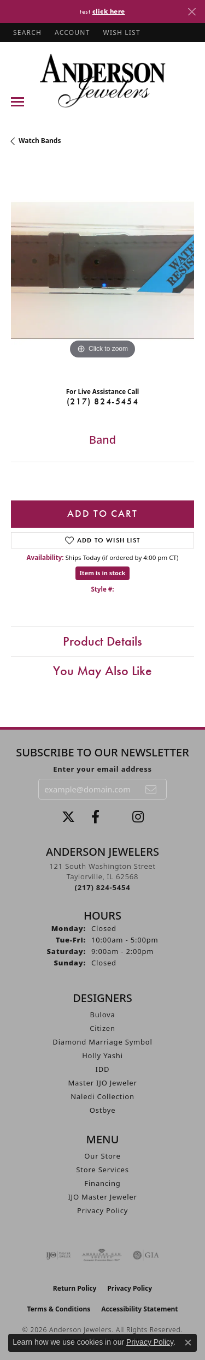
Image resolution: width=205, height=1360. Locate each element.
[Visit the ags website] (101, 1255)
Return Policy (75, 1288)
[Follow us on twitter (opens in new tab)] (68, 817)
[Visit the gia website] (146, 1255)
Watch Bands (40, 140)
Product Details (102, 641)
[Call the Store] (103, 887)
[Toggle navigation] (17, 101)
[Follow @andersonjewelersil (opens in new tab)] (138, 817)
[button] (26, 32)
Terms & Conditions (58, 1309)
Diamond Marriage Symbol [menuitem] (102, 1042)
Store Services (102, 1169)
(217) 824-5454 (102, 401)
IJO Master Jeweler (102, 1197)
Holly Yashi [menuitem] (102, 1055)
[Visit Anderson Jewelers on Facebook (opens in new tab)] (95, 817)
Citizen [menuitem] (102, 1028)
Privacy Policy (102, 1210)
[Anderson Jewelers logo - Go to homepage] (102, 80)
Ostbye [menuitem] (103, 1110)
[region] (102, 270)
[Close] (191, 12)
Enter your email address (102, 769)
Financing (102, 1183)
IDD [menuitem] (103, 1069)
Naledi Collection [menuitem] (102, 1096)
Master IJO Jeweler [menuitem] (102, 1083)
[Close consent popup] (188, 1342)
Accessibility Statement (139, 1309)
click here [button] (108, 11)
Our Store (102, 1156)
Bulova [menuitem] (102, 1014)
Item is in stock (103, 573)
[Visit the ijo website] (58, 1255)
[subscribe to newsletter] (151, 789)
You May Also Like (102, 670)
